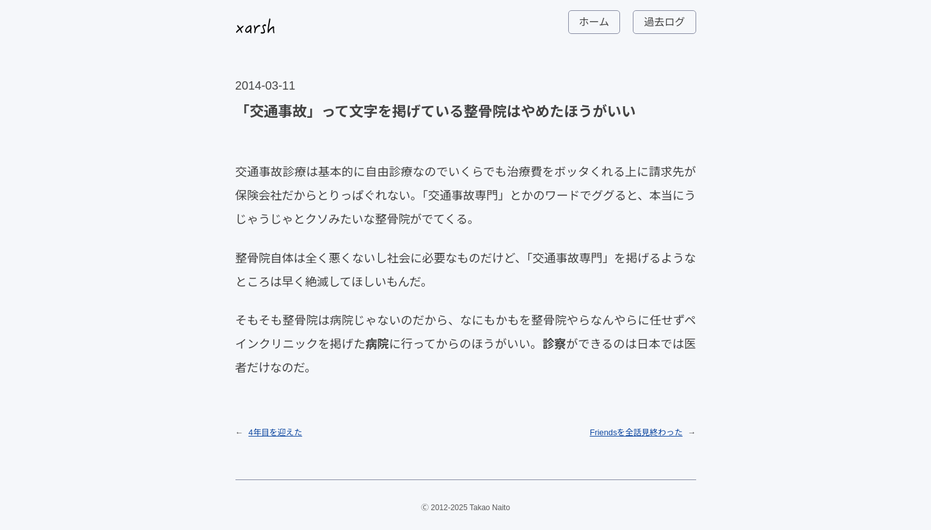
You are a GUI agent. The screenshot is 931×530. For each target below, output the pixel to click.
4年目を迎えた (275, 432)
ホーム (594, 22)
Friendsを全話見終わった (636, 432)
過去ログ (664, 22)
